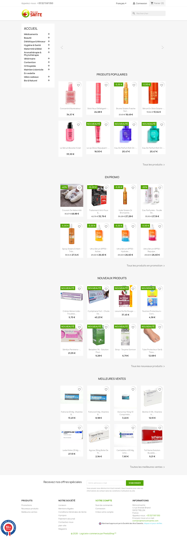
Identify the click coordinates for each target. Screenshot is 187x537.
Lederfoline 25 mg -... (72, 450)
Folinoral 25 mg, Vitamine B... (72, 413)
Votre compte (103, 500)
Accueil (31, 28)
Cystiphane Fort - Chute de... (98, 312)
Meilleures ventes (29, 512)
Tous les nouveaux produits (148, 366)
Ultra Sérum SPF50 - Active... (98, 250)
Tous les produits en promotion (146, 265)
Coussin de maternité (72, 210)
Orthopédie (30, 66)
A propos (62, 515)
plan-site (62, 525)
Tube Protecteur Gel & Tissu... (152, 350)
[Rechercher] (148, 13)
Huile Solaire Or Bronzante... (125, 211)
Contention (30, 62)
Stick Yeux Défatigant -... (98, 108)
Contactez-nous (65, 522)
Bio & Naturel (30, 80)
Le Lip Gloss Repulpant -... (98, 148)
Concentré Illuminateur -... (70, 109)
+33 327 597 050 (45, 3)
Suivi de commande (103, 505)
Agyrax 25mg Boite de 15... (98, 451)
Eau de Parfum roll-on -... (126, 148)
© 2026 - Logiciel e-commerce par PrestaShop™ (93, 533)
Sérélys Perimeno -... (72, 349)
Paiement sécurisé (66, 518)
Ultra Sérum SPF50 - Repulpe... (152, 250)
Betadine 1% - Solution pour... (99, 350)
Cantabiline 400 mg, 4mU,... (125, 451)
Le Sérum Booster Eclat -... (70, 149)
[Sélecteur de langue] (121, 3)
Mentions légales (66, 508)
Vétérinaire (29, 58)
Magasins (62, 529)
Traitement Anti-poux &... (98, 211)
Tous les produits (154, 164)
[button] (66, 46)
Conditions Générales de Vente (72, 512)
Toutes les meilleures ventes (148, 467)
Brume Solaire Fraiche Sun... (125, 109)
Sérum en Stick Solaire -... (153, 108)
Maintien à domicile (33, 69)
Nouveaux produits (29, 508)
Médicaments (31, 34)
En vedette (29, 73)
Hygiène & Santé (32, 45)
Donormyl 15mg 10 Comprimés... (125, 413)
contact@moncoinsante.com (145, 520)
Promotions (26, 505)
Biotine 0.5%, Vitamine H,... (152, 413)
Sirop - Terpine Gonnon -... (125, 350)
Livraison (62, 505)
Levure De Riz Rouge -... (125, 311)
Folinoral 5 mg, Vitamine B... (98, 413)
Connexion (100, 508)
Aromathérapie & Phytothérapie (32, 53)
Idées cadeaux (31, 77)
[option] (112, 46)
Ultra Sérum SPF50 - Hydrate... (125, 250)
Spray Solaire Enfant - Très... (71, 250)
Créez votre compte (104, 512)
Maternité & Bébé (33, 49)
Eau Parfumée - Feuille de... (152, 211)
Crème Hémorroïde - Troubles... (72, 312)
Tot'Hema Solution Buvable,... (152, 451)
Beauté (27, 38)
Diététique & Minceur (34, 41)
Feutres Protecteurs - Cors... (152, 312)
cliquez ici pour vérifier (153, 523)
